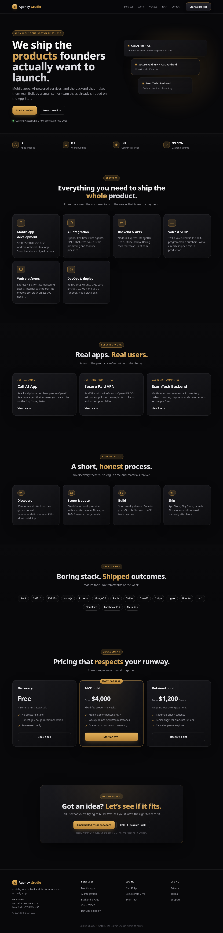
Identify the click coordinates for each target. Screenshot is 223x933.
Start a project (198, 6)
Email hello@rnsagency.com (94, 826)
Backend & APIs (90, 899)
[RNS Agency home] (26, 6)
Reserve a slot (178, 738)
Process (152, 6)
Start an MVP (111, 738)
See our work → (52, 110)
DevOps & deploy (91, 910)
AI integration (89, 893)
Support (175, 899)
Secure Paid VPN (135, 893)
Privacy (175, 888)
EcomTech (131, 899)
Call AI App (132, 888)
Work (141, 6)
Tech (164, 6)
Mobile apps (88, 888)
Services (128, 6)
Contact (176, 6)
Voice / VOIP (88, 905)
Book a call (44, 738)
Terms (174, 893)
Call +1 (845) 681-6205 (133, 826)
